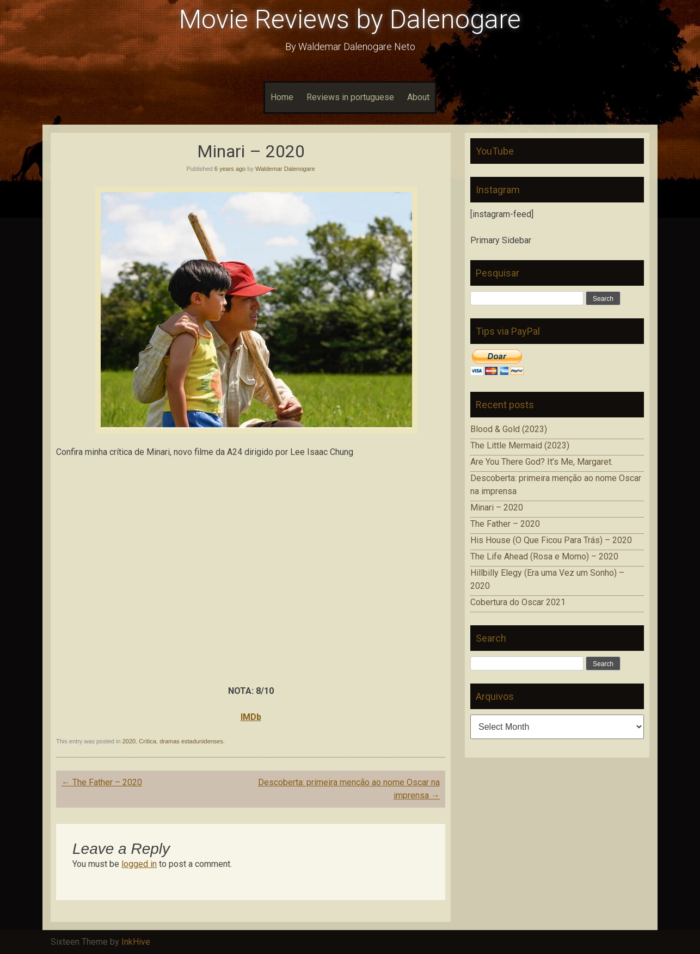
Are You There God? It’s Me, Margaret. (541, 462)
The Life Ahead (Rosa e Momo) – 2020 (544, 556)
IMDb (251, 717)
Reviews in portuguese (350, 97)
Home (282, 97)
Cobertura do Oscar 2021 (518, 602)
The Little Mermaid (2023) (519, 445)
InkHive (135, 942)
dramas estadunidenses (191, 741)
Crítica (147, 741)
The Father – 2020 (102, 782)
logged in (139, 864)
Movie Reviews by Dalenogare (350, 19)
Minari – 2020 (496, 507)
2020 (129, 741)
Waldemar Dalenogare (285, 168)
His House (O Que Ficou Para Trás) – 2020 (551, 540)
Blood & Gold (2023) (508, 429)
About (418, 97)
